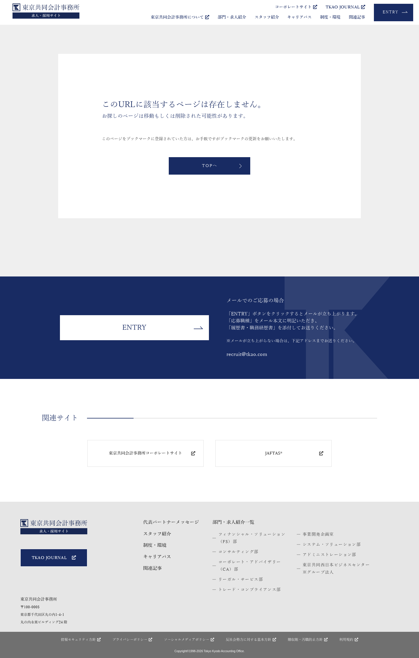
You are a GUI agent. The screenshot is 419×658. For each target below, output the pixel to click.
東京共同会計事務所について (180, 17)
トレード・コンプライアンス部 (249, 590)
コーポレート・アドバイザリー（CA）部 (249, 566)
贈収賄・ (308, 640)
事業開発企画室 (318, 534)
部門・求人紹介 (232, 17)
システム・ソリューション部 (332, 544)
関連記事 (357, 17)
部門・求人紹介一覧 (233, 522)
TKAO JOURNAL (345, 7)
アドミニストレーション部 (329, 555)
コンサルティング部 (238, 552)
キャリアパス (299, 17)
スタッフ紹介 (267, 17)
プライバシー (132, 640)
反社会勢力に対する (251, 640)
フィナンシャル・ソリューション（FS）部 (251, 538)
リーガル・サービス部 (240, 579)
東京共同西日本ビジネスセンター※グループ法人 (336, 568)
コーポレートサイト (296, 7)
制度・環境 (330, 17)
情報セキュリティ (81, 640)
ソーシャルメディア (189, 640)
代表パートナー (171, 522)
